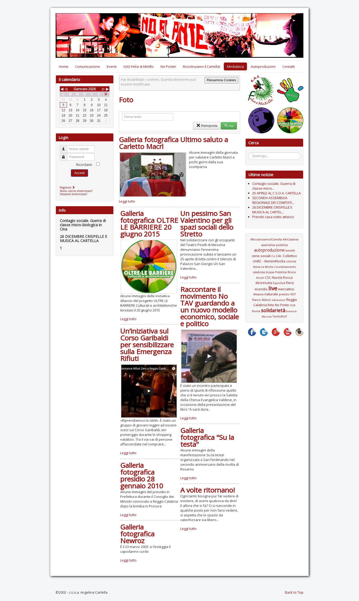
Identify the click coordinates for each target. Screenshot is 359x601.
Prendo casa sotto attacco (273, 216)
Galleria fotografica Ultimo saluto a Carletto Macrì (173, 143)
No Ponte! (168, 66)
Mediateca (235, 66)
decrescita (263, 282)
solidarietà (273, 310)
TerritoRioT (280, 316)
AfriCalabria (290, 239)
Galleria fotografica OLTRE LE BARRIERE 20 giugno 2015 (149, 224)
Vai (229, 126)
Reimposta (206, 126)
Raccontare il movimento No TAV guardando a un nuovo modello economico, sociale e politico (209, 306)
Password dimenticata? (73, 194)
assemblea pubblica (274, 245)
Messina (258, 294)
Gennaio (81, 88)
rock (292, 305)
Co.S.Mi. (276, 256)
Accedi (79, 173)
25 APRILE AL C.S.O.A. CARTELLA (276, 193)
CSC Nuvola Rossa (279, 277)
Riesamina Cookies (221, 80)
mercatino (286, 289)
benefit (290, 250)
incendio (261, 289)
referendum (278, 300)
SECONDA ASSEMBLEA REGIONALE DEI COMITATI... (273, 200)
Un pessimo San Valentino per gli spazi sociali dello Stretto (206, 224)
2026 (92, 88)
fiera (290, 282)
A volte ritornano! (207, 490)
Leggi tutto (127, 201)
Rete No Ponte (278, 305)
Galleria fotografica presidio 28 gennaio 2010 (141, 475)
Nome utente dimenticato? (76, 191)
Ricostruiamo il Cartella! (201, 66)
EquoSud (279, 283)
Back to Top (294, 592)
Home (63, 66)
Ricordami (84, 164)
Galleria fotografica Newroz (137, 533)
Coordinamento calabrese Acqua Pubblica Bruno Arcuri (274, 272)
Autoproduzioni (263, 66)
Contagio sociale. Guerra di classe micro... (273, 186)
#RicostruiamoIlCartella (266, 239)
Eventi (112, 66)
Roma (256, 311)
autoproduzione (269, 250)
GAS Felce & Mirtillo (138, 66)
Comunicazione (87, 66)
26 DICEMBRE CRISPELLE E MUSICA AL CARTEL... (272, 209)
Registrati (68, 187)
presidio (284, 294)
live (272, 288)
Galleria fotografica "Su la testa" (207, 437)
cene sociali (261, 255)
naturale (271, 294)
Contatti (288, 66)
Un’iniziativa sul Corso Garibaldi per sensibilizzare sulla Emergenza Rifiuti (147, 344)
